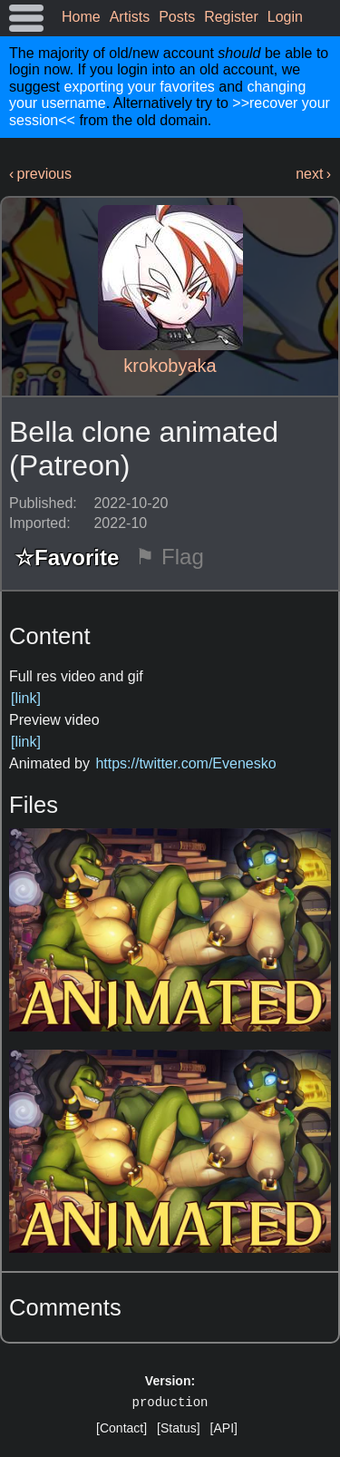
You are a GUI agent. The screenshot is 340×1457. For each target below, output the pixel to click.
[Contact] (121, 1428)
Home (81, 16)
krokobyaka (169, 366)
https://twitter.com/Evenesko (185, 763)
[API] (224, 1428)
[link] (26, 698)
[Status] (178, 1428)
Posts (177, 16)
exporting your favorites (138, 86)
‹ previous (40, 173)
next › (313, 173)
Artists (130, 16)
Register (231, 16)
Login (285, 16)
